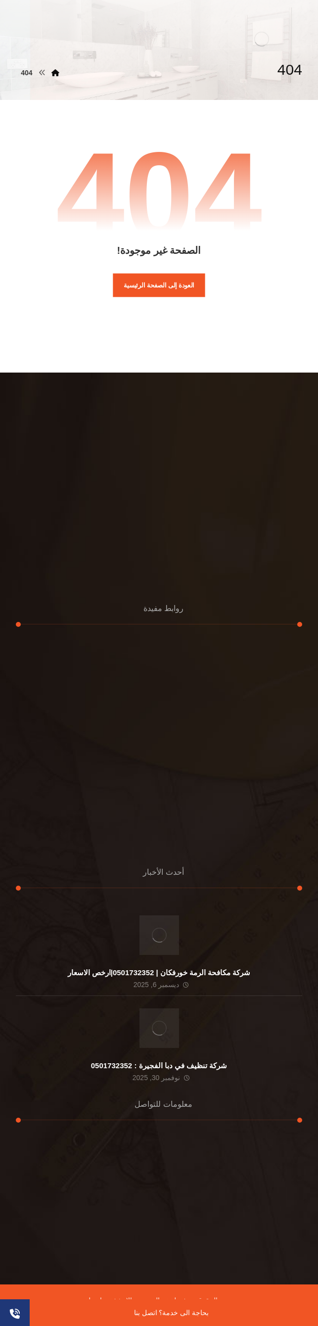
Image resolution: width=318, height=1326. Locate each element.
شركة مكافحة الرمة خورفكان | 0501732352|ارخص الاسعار (159, 972)
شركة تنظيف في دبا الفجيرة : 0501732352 (159, 1065)
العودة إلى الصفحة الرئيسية (159, 285)
